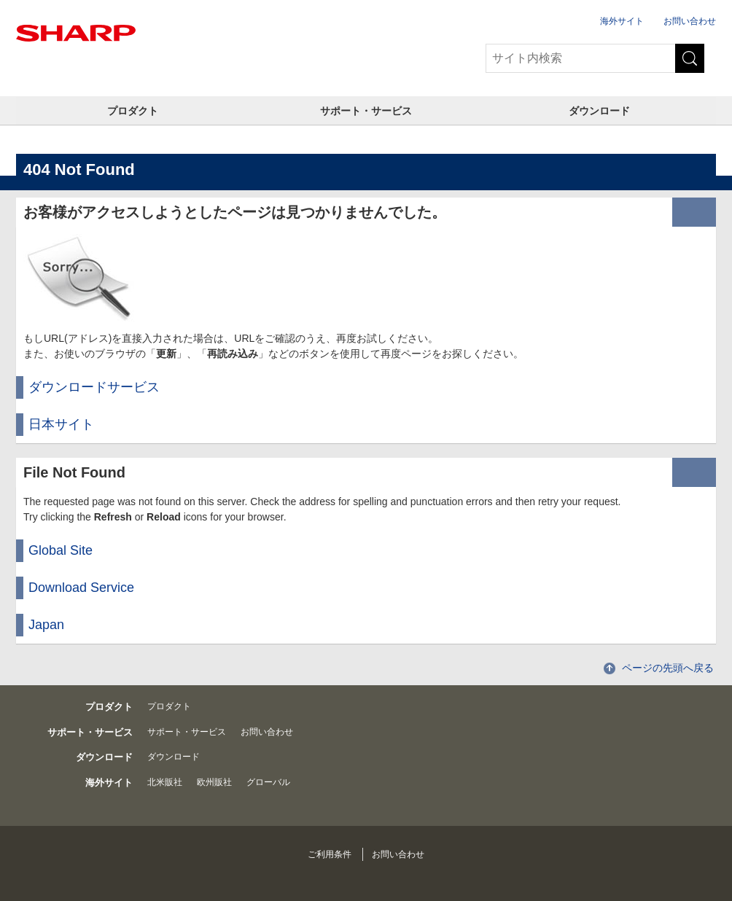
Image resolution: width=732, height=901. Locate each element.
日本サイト (61, 424)
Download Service (81, 587)
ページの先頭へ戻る (668, 668)
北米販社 (164, 782)
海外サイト (622, 21)
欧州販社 (214, 782)
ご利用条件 (329, 854)
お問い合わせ (689, 21)
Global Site (60, 550)
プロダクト (132, 111)
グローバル (268, 782)
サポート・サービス (366, 111)
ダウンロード (599, 111)
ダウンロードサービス (94, 387)
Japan (46, 624)
